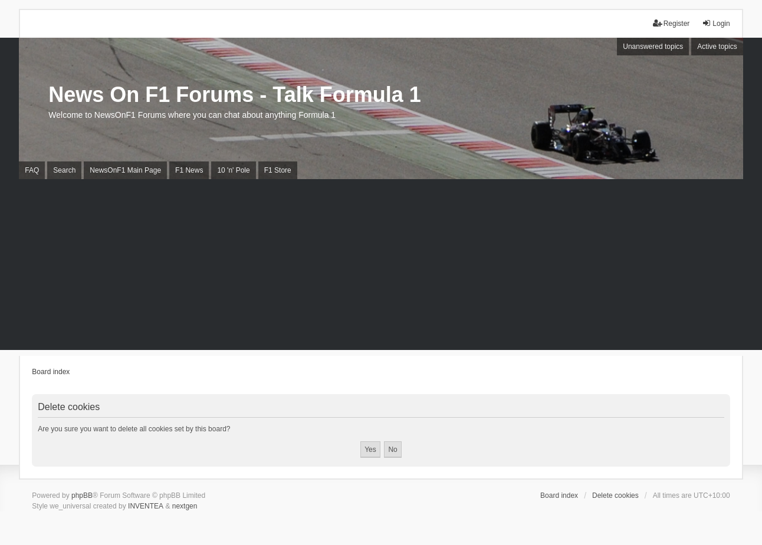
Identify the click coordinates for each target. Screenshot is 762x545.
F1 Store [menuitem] (277, 170)
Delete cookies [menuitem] (615, 495)
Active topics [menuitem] (717, 46)
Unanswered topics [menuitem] (653, 46)
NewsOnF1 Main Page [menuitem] (125, 170)
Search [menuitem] (64, 170)
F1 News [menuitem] (189, 170)
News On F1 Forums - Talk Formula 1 (234, 94)
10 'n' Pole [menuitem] (233, 170)
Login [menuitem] (716, 23)
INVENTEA (145, 506)
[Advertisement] (381, 267)
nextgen (185, 506)
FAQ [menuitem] (32, 170)
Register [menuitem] (671, 23)
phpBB (82, 495)
